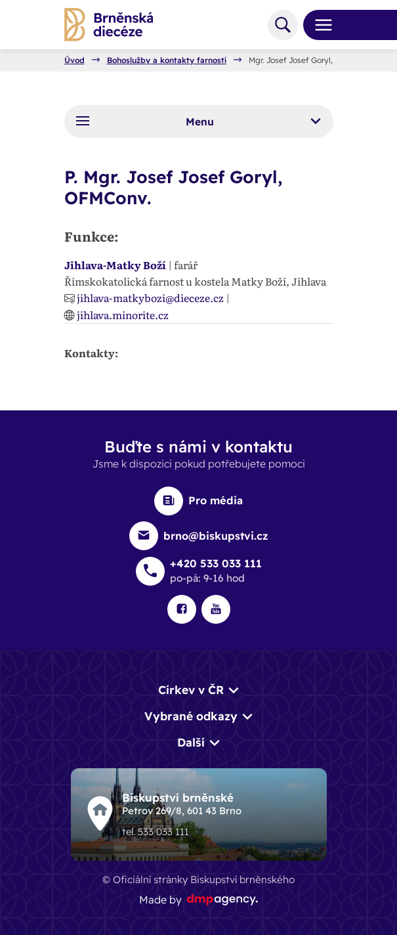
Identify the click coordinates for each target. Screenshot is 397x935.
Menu (198, 120)
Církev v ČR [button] (191, 690)
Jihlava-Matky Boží (115, 264)
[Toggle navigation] (318, 25)
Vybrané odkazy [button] (191, 716)
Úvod (74, 60)
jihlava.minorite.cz (123, 314)
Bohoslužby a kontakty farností (166, 60)
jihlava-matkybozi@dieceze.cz (150, 297)
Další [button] (191, 742)
